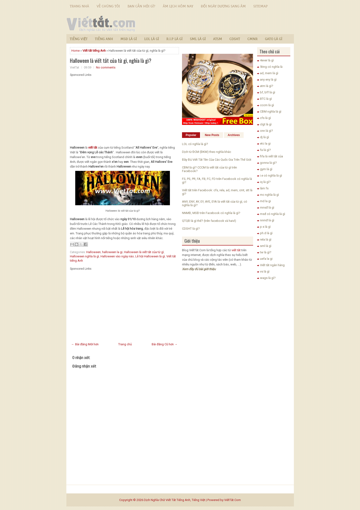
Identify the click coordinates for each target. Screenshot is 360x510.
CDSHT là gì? (191, 228)
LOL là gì (151, 39)
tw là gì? (265, 252)
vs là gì (264, 271)
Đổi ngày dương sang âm (223, 6)
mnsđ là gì (267, 207)
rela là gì (265, 239)
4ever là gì (267, 60)
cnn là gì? (266, 130)
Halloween (93, 252)
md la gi (265, 201)
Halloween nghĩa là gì (84, 256)
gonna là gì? (268, 162)
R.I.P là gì (174, 39)
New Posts (212, 135)
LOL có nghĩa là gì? (195, 144)
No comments (105, 67)
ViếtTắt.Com (232, 500)
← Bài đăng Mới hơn (85, 344)
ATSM (217, 39)
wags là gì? (268, 278)
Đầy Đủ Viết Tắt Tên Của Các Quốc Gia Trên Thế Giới (216, 159)
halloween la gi (112, 252)
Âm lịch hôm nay (178, 6)
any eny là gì (268, 79)
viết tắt (236, 250)
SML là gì (198, 39)
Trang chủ (125, 344)
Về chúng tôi (108, 6)
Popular (191, 135)
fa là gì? (265, 150)
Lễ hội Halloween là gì (150, 256)
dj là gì (264, 137)
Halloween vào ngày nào (117, 256)
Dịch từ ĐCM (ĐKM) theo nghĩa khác (206, 152)
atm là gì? (266, 86)
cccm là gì (267, 105)
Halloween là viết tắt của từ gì (144, 252)
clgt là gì (266, 124)
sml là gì (265, 246)
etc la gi (265, 143)
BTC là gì (266, 98)
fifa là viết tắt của (271, 156)
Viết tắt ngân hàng (272, 265)
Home (75, 50)
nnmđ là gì (267, 220)
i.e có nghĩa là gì (271, 175)
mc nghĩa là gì (269, 194)
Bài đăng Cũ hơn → (165, 344)
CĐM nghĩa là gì (270, 111)
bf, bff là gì (267, 92)
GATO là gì (273, 39)
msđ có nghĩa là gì (272, 214)
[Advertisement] (124, 110)
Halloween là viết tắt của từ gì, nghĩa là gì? (110, 60)
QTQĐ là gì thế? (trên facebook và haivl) (209, 221)
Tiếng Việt (79, 39)
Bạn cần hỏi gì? (141, 6)
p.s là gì (265, 226)
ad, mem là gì (269, 73)
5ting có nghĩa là (271, 66)
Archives (234, 135)
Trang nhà (79, 6)
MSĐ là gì (128, 39)
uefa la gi (266, 258)
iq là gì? (265, 182)
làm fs (264, 188)
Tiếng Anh (104, 39)
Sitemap (260, 6)
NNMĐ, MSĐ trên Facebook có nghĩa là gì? (211, 213)
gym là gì (266, 169)
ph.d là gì (266, 233)
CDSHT (234, 39)
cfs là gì (265, 118)
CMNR (252, 39)
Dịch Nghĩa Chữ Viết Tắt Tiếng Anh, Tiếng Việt (174, 500)
